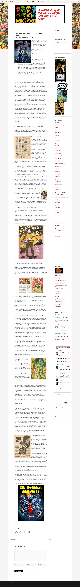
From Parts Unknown (59, 277)
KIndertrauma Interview (59, 227)
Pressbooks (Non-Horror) (59, 194)
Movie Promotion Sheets (59, 173)
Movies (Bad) (57, 174)
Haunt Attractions (58, 158)
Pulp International (58, 304)
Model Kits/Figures (58, 169)
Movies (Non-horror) (58, 184)
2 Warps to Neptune (58, 294)
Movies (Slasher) (58, 186)
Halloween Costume (58, 150)
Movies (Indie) (57, 182)
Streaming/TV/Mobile (58, 204)
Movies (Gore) (57, 179)
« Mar (56, 410)
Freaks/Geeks (57, 143)
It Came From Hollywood (59, 161)
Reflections (57, 199)
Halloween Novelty (58, 155)
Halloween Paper (58, 156)
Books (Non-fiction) (58, 133)
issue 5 (19, 359)
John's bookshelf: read (63, 345)
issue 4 (17, 322)
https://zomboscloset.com (60, 324)
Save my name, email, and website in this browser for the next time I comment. (30, 568)
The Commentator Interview (60, 228)
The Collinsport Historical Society (61, 283)
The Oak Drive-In (58, 306)
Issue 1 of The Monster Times (19, 190)
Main (56, 168)
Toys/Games (57, 207)
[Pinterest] (24, 532)
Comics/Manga (57, 135)
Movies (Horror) (58, 181)
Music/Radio (57, 187)
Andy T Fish (57, 296)
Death (56, 138)
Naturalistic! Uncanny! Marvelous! (60, 280)
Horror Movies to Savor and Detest (61, 51)
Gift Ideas (57, 145)
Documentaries (57, 142)
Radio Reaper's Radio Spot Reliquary (61, 197)
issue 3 (17, 265)
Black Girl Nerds (58, 275)
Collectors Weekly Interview (60, 222)
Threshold (59, 378)
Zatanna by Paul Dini (61, 382)
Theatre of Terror (58, 293)
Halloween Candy (58, 148)
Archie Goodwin (60, 350)
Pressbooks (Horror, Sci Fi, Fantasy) (61, 192)
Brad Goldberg (60, 355)
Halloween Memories (58, 153)
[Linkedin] (29, 532)
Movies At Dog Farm (58, 301)
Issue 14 (36, 453)
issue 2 (26, 207)
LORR (56, 164)
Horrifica (59, 366)
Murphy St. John (61, 380)
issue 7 (16, 390)
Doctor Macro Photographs (60, 299)
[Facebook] (16, 532)
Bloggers (56, 127)
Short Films (57, 200)
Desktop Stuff (57, 140)
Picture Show (57, 191)
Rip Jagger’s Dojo (58, 291)
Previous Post (12, 539)
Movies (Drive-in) (58, 176)
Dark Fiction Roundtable (59, 223)
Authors (56, 124)
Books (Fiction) (57, 130)
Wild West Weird (58, 213)
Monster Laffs (57, 171)
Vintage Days (57, 212)
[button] (78, 1)
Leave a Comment (17, 37)
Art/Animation (57, 122)
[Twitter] (20, 532)
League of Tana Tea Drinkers (60, 163)
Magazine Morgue (25, 37)
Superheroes (57, 205)
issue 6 (16, 383)
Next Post (50, 539)
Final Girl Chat (57, 225)
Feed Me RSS (59, 416)
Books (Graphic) (58, 132)
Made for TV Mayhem (59, 278)
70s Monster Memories (36, 41)
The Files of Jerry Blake (59, 288)
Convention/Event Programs (60, 137)
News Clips (57, 189)
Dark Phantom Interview (59, 230)
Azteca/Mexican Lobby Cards (60, 125)
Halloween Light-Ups (58, 151)
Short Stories (57, 202)
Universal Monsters (58, 210)
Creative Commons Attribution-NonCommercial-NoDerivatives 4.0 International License (62, 320)
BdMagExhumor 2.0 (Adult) (60, 298)
